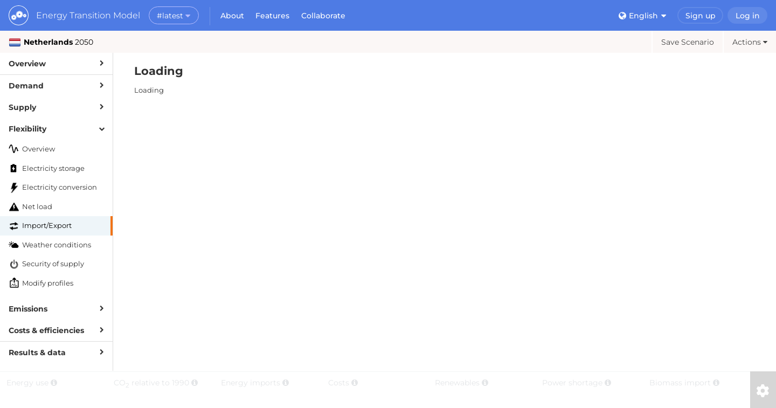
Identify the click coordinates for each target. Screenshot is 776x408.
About (232, 15)
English (642, 15)
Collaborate (323, 15)
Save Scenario (687, 42)
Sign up (700, 15)
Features (272, 15)
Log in (748, 15)
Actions (749, 42)
